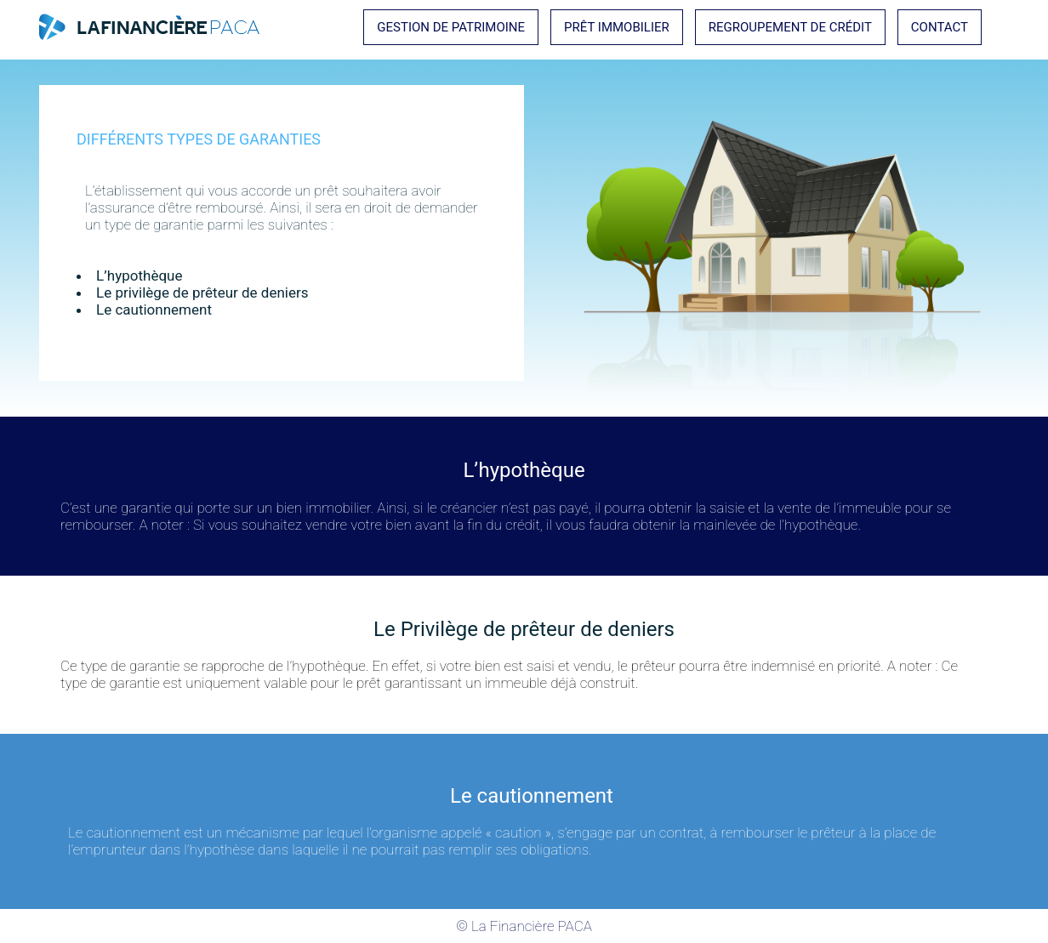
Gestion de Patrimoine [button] (451, 27)
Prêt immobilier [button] (616, 27)
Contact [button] (939, 27)
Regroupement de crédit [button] (790, 27)
